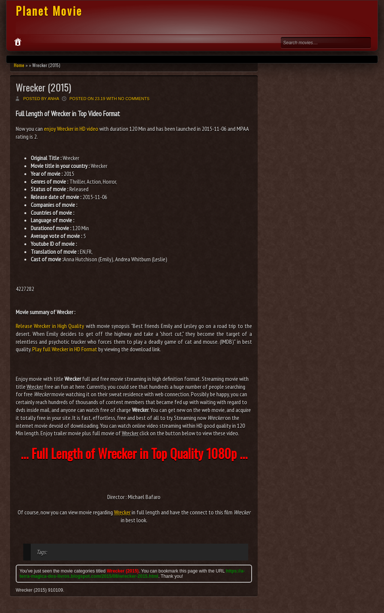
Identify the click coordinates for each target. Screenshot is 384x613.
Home (19, 65)
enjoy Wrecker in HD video (71, 128)
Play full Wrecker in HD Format (64, 349)
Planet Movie (49, 10)
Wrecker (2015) (43, 87)
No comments (134, 98)
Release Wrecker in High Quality (50, 326)
